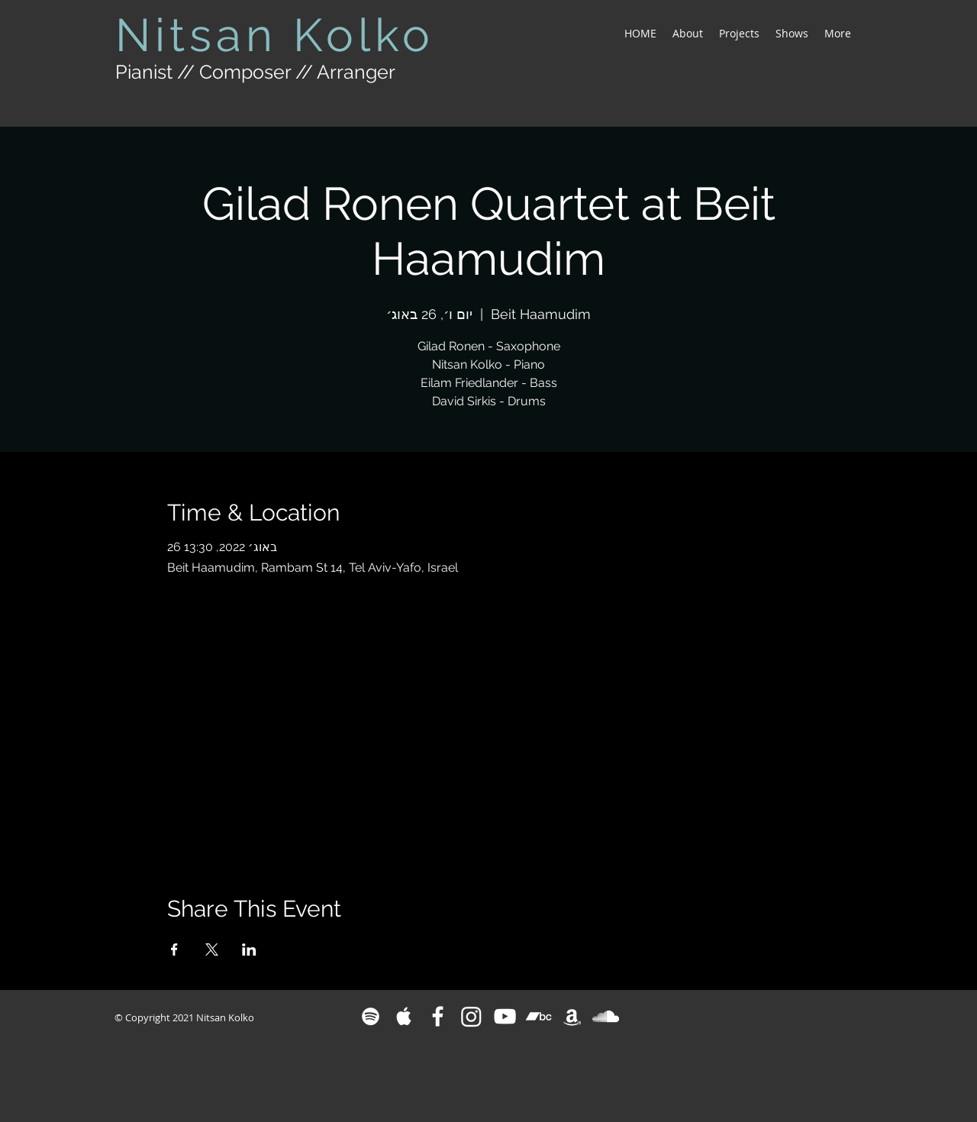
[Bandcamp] (538, 1016)
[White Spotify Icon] (370, 1016)
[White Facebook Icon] (437, 1016)
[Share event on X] (212, 949)
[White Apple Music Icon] (404, 1016)
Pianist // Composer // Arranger (255, 71)
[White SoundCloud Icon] (605, 1016)
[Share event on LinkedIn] (249, 949)
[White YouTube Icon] (505, 1016)
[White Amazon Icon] (572, 1016)
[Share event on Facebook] (174, 949)
